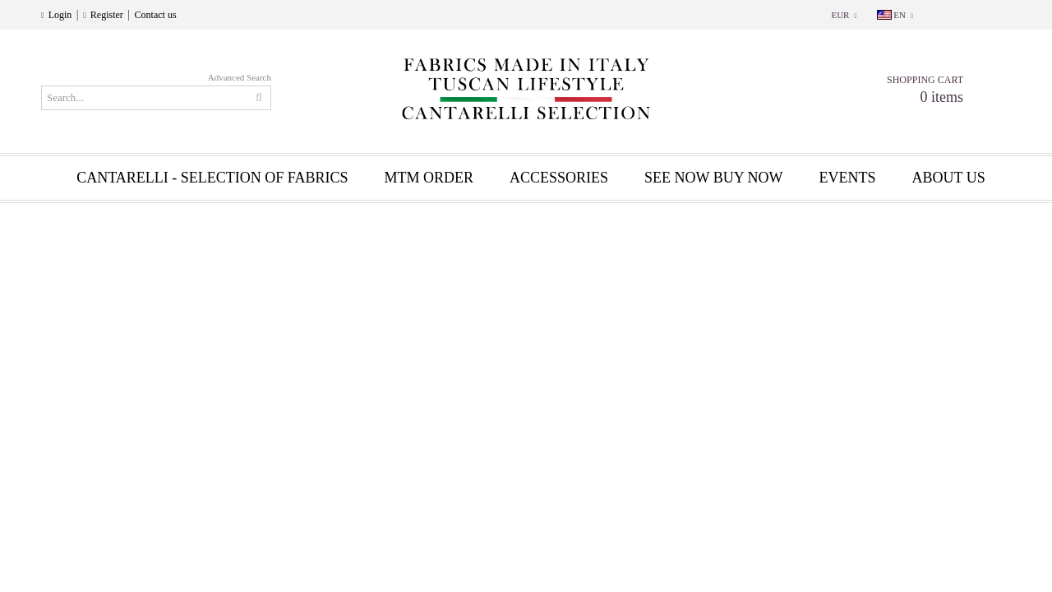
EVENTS (847, 177)
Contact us (156, 15)
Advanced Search (239, 77)
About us (948, 177)
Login (60, 15)
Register (106, 15)
